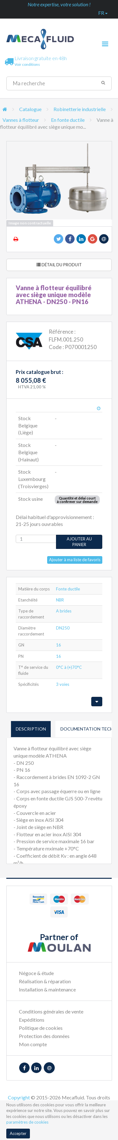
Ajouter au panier (79, 541)
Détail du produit (59, 264)
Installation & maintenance (47, 989)
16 (58, 644)
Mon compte (33, 1044)
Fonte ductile (68, 588)
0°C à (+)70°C (69, 667)
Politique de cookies (41, 1028)
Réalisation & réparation (45, 981)
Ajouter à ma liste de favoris (74, 559)
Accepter (18, 1133)
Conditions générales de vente (51, 1011)
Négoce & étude (36, 973)
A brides (63, 610)
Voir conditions (27, 64)
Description (31, 728)
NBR (60, 599)
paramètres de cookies (27, 1122)
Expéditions (31, 1020)
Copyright (19, 1097)
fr (103, 13)
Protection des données (44, 1036)
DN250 (63, 627)
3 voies (62, 684)
